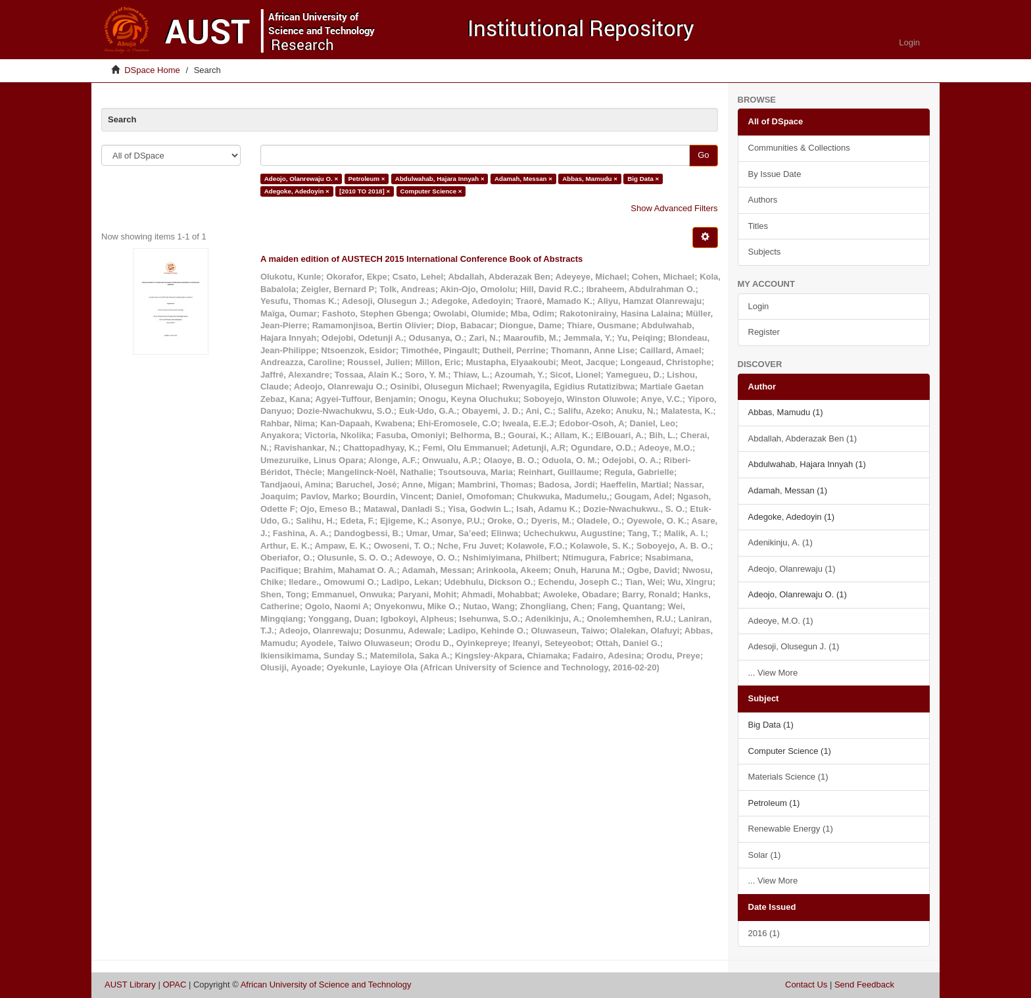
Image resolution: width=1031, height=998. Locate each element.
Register (764, 332)
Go (703, 155)
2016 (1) (764, 933)
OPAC (174, 984)
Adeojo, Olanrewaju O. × (301, 178)
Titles (758, 226)
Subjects (764, 252)
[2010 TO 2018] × (364, 191)
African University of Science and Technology (326, 984)
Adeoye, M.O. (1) (780, 621)
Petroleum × (366, 178)
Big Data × (643, 178)
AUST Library (130, 984)
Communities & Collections (799, 148)
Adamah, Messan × (523, 178)
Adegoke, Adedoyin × (296, 191)
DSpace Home (152, 70)
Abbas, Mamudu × (589, 178)
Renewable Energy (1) (790, 829)
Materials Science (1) (788, 777)
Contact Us (806, 984)
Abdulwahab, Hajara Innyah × (440, 178)
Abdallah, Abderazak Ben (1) (802, 438)
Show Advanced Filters (674, 208)
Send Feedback (864, 984)
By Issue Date (775, 174)
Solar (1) (764, 855)
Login (758, 306)
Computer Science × (431, 191)
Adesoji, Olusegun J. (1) (794, 646)
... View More (773, 673)
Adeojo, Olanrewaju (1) (792, 569)
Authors (763, 200)
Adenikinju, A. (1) (780, 542)
